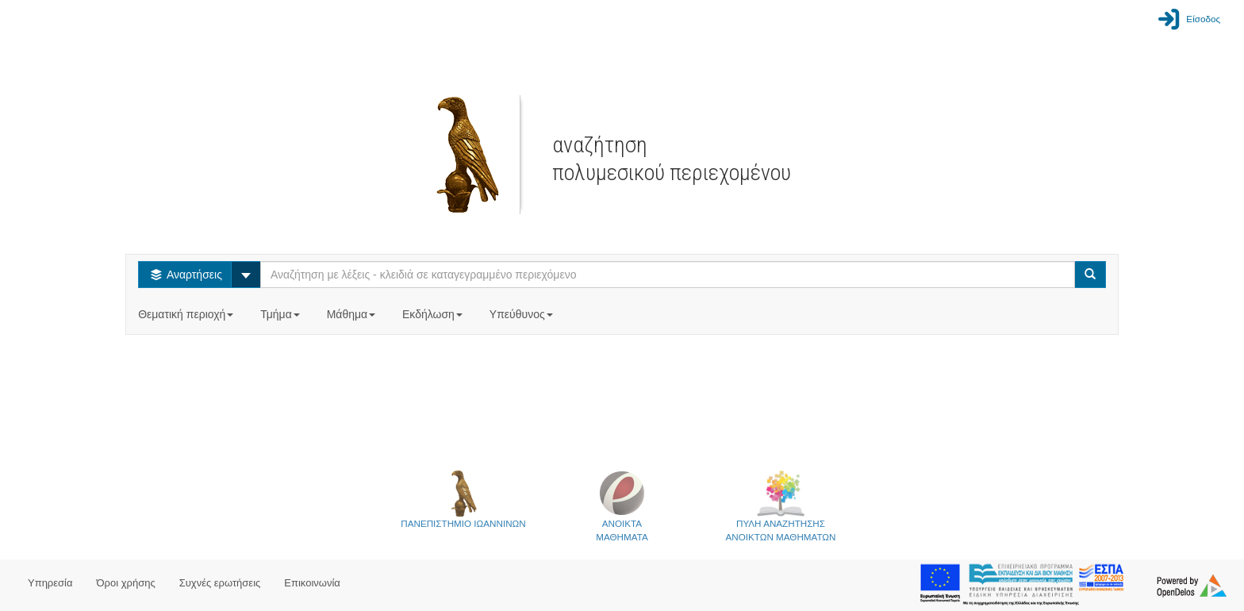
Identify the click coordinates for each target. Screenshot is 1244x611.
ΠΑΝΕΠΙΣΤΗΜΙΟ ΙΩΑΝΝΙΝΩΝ (463, 499)
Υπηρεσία (50, 583)
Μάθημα (352, 314)
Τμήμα (281, 314)
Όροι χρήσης (126, 583)
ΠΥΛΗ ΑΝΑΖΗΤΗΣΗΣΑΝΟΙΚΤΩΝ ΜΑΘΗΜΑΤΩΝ (781, 506)
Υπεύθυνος (523, 314)
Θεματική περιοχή (187, 314)
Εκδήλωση (434, 314)
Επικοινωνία (312, 583)
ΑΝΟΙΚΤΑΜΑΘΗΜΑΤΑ (621, 506)
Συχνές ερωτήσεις (220, 583)
